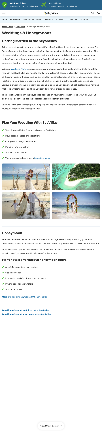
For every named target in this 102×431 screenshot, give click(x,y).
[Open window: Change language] (92, 13)
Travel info (84, 19)
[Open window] (51, 426)
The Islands (48, 19)
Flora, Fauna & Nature (32, 19)
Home (4, 19)
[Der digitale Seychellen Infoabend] (51, 5)
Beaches (73, 19)
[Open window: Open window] (98, 13)
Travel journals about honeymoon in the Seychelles (26, 314)
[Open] (3, 13)
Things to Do (61, 19)
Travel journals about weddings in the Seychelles (25, 310)
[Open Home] (51, 13)
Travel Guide (7, 27)
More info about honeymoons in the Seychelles (24, 297)
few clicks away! (42, 158)
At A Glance (15, 19)
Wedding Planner (19, 69)
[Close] (10, 13)
